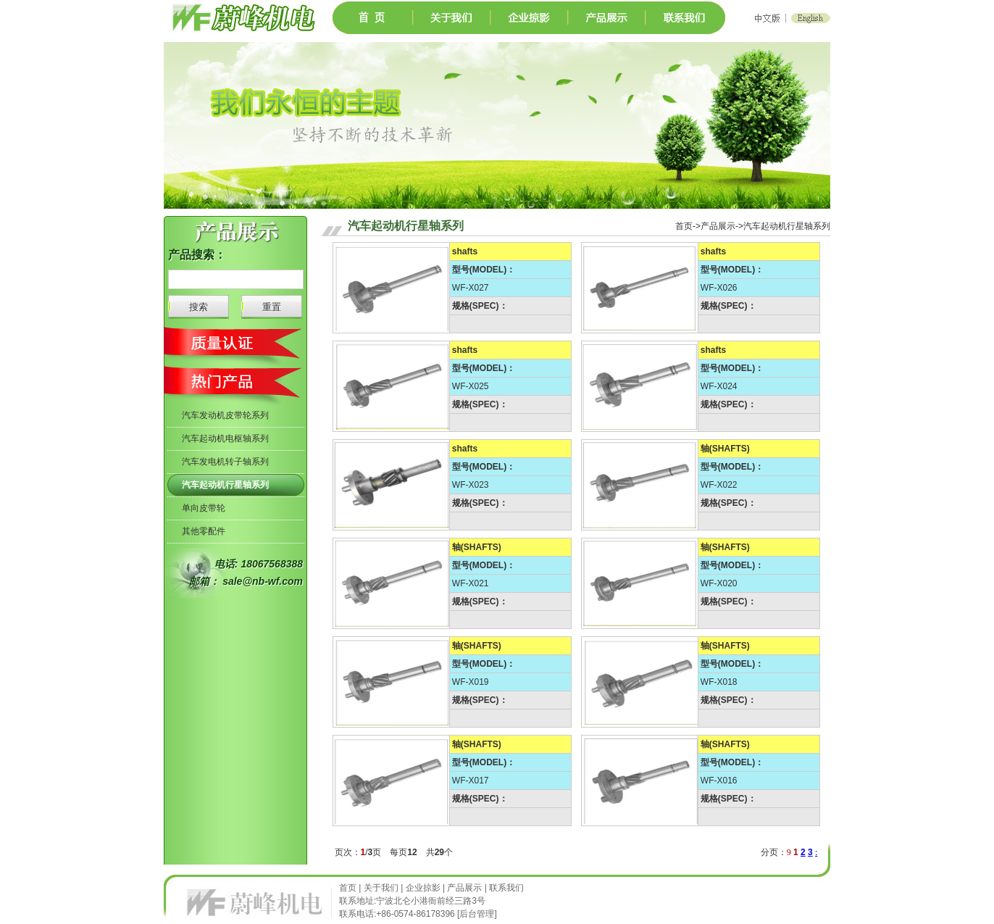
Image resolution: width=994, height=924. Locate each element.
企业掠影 (423, 888)
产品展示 (464, 888)
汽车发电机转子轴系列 (225, 462)
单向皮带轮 (203, 508)
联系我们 (506, 888)
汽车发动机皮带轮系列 (225, 415)
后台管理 (476, 914)
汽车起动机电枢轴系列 (225, 438)
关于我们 (381, 888)
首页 (349, 888)
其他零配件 (203, 531)
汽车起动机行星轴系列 (225, 485)
